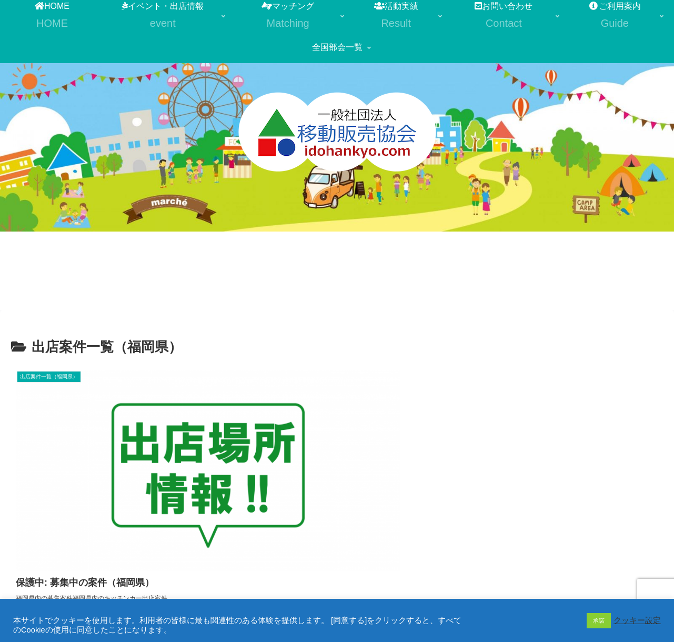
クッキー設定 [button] (637, 620)
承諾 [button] (599, 620)
